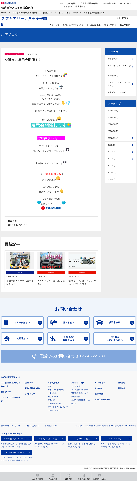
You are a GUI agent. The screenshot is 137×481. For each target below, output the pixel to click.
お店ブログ (47, 13)
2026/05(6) (113, 110)
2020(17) (112, 172)
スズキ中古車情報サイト (15, 452)
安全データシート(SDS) (10, 426)
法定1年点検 (53, 393)
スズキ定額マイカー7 (79, 390)
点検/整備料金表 (54, 404)
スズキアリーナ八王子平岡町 (25, 13)
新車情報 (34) (114, 59)
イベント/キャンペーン (68, 13)
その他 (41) (113, 75)
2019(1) (111, 179)
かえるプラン (76, 386)
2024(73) (112, 152)
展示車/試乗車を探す (89, 3)
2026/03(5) (113, 124)
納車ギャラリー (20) (117, 92)
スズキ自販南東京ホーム (10, 377)
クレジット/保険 (65, 6)
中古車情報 (80, 6)
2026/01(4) (113, 138)
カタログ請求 (100, 383)
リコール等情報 (115, 439)
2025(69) (112, 145)
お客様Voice (6, 392)
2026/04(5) (113, 117)
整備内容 (51, 400)
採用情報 (121, 388)
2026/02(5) (113, 131)
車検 (49, 386)
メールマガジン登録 (82, 439)
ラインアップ (125, 3)
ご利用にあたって (32, 426)
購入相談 (98, 388)
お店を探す (72, 3)
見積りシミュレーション (48, 439)
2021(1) (111, 166)
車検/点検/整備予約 (102, 400)
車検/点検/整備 (108, 3)
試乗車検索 (99, 394)
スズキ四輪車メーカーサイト (15, 439)
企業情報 (121, 383)
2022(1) (111, 159)
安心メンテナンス (55, 397)
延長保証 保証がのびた (80, 393)
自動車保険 (75, 397)
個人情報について (52, 426)
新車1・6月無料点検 (56, 390)
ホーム (61, 3)
